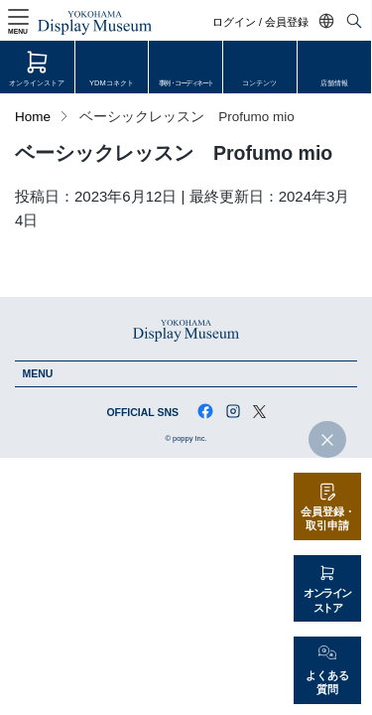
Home (33, 116)
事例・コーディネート (186, 82)
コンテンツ (261, 82)
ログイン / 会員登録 (262, 22)
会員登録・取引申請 (328, 518)
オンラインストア (36, 82)
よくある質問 (327, 682)
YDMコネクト (112, 82)
